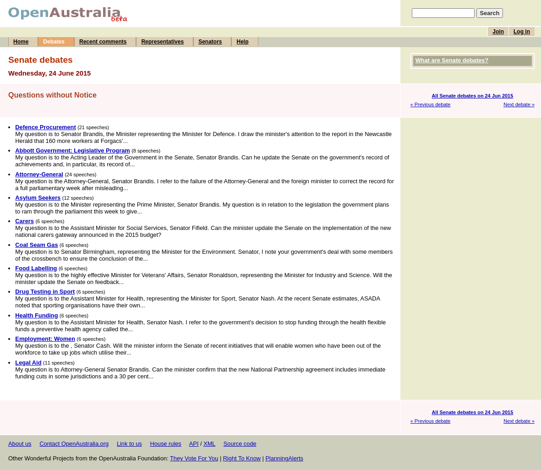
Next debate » (519, 104)
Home (20, 41)
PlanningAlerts (285, 458)
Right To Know (242, 458)
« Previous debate (430, 104)
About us (20, 443)
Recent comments (102, 41)
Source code (240, 443)
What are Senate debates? (451, 60)
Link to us (129, 443)
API (194, 443)
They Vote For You (194, 458)
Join (498, 31)
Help (242, 41)
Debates (54, 41)
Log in (522, 31)
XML (209, 443)
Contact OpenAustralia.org (74, 443)
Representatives (162, 41)
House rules (165, 443)
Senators (210, 41)
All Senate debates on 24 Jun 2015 (473, 95)
